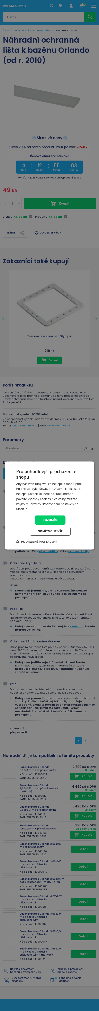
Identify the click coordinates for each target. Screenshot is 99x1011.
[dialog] (49, 505)
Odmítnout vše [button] (50, 531)
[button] (36, 541)
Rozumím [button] (50, 520)
